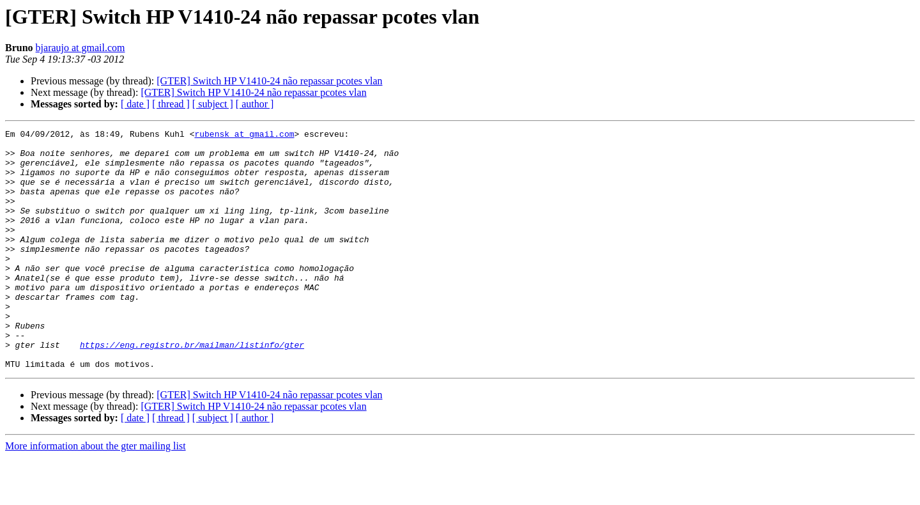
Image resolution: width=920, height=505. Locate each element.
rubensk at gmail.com (244, 135)
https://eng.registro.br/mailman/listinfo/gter (192, 388)
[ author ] (255, 103)
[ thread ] (171, 103)
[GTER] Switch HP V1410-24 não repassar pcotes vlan (269, 80)
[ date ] (135, 103)
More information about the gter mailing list (95, 493)
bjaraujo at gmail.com (80, 47)
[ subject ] (212, 103)
